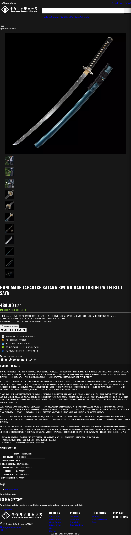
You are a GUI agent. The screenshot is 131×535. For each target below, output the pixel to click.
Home (2, 25)
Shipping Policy (75, 516)
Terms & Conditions (76, 525)
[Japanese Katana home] (22, 515)
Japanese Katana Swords (8, 28)
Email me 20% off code (13, 356)
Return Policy (74, 519)
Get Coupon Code (6, 509)
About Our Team (54, 516)
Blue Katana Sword (11, 489)
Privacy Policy (74, 522)
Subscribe (52, 531)
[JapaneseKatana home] (19, 10)
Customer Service (55, 519)
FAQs (50, 528)
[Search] (127, 10)
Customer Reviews (55, 525)
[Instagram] (1, 530)
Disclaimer (95, 516)
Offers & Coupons (55, 522)
